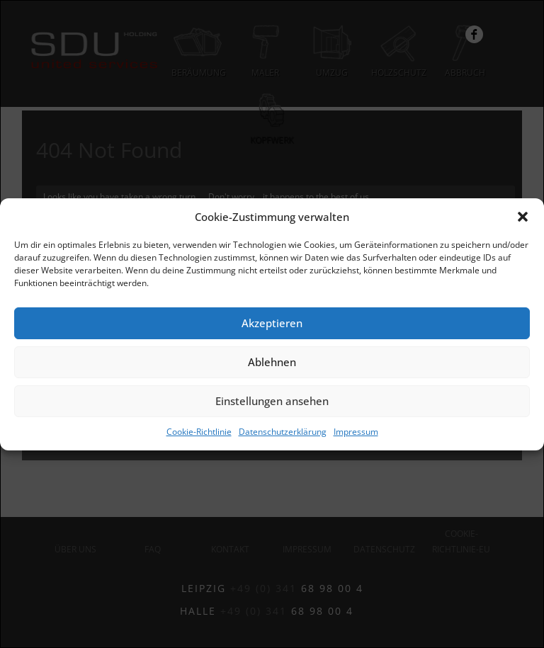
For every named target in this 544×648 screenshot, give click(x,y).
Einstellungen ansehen (272, 401)
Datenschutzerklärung (283, 432)
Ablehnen (272, 362)
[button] (523, 217)
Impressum (356, 432)
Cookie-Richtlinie (199, 432)
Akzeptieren (272, 323)
